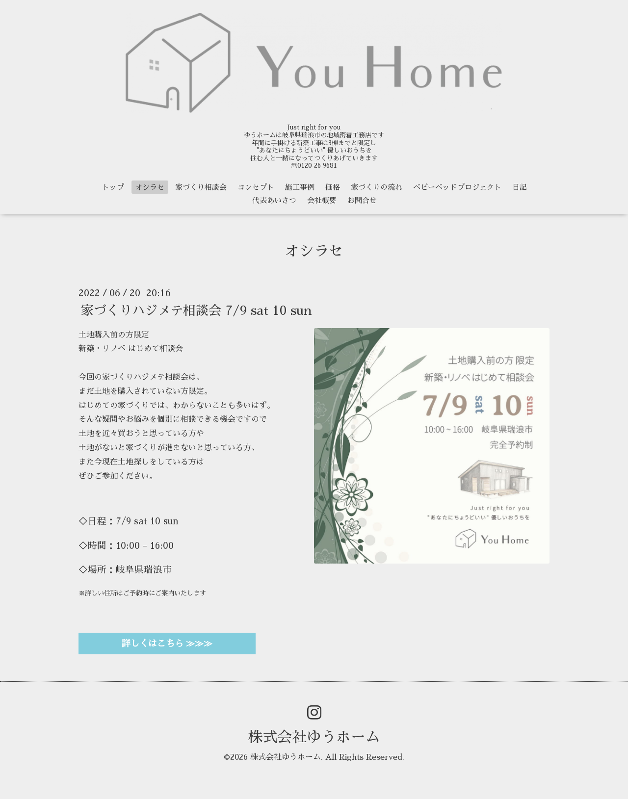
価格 (332, 187)
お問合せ (362, 200)
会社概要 (322, 200)
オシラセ (149, 187)
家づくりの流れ (376, 187)
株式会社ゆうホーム (314, 737)
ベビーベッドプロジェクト (457, 187)
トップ (113, 187)
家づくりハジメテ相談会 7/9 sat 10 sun (196, 310)
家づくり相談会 (201, 187)
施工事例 (299, 187)
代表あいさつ (274, 200)
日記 (519, 187)
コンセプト (255, 187)
